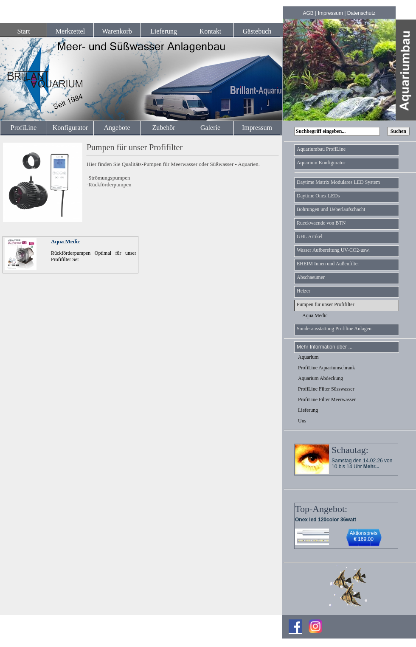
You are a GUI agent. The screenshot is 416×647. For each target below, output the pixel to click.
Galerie (210, 127)
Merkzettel (70, 31)
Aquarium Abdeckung (320, 378)
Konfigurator (70, 127)
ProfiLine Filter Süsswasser (326, 389)
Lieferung (163, 31)
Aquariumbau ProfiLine (321, 149)
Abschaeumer (311, 277)
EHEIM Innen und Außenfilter (328, 264)
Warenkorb (117, 31)
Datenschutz (361, 13)
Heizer (303, 291)
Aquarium (308, 357)
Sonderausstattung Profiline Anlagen (334, 329)
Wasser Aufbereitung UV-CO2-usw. (333, 250)
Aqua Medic (65, 241)
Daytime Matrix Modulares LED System (338, 182)
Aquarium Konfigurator (321, 163)
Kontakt (211, 31)
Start (23, 31)
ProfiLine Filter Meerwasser (327, 399)
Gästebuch (257, 31)
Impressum (330, 13)
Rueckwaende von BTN (321, 223)
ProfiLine (24, 127)
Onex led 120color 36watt (325, 520)
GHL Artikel (310, 236)
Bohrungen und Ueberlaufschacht (331, 209)
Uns (302, 421)
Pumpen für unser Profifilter (325, 304)
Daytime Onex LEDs (318, 196)
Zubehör (163, 127)
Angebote (117, 127)
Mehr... (371, 467)
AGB (308, 13)
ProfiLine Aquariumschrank (326, 368)
